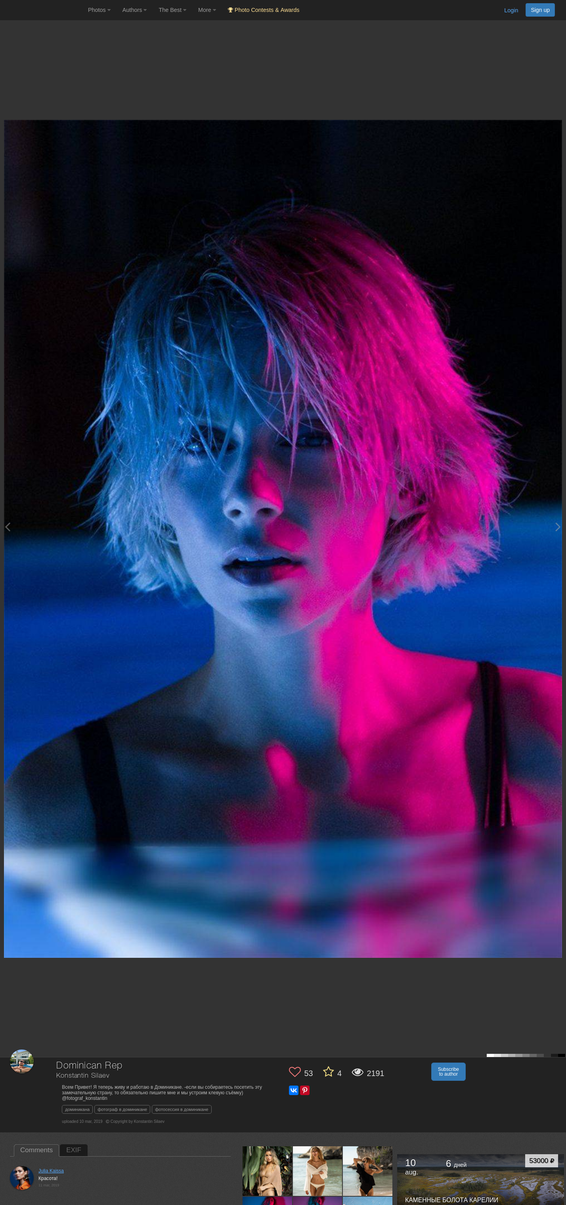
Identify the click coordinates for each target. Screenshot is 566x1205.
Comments (36, 1150)
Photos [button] (99, 10)
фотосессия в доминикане (181, 1109)
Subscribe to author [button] (448, 1072)
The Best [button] (172, 10)
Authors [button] (134, 10)
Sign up (540, 10)
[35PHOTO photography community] (43, 10)
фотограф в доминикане (122, 1109)
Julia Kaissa (51, 1171)
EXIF (73, 1150)
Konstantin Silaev (82, 1076)
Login (511, 10)
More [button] (207, 10)
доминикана (77, 1109)
